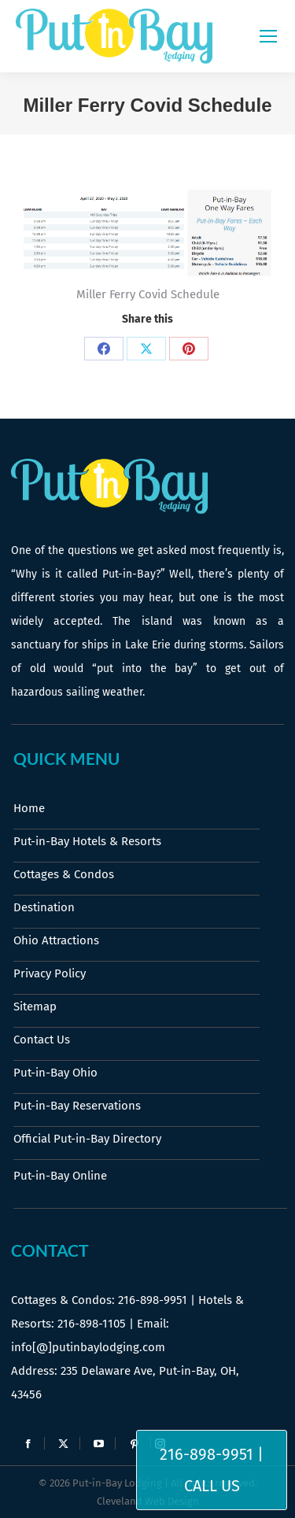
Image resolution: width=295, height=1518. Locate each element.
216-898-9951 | (212, 1454)
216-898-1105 (91, 1324)
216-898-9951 (152, 1300)
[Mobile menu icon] (268, 36)
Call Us (212, 1486)
